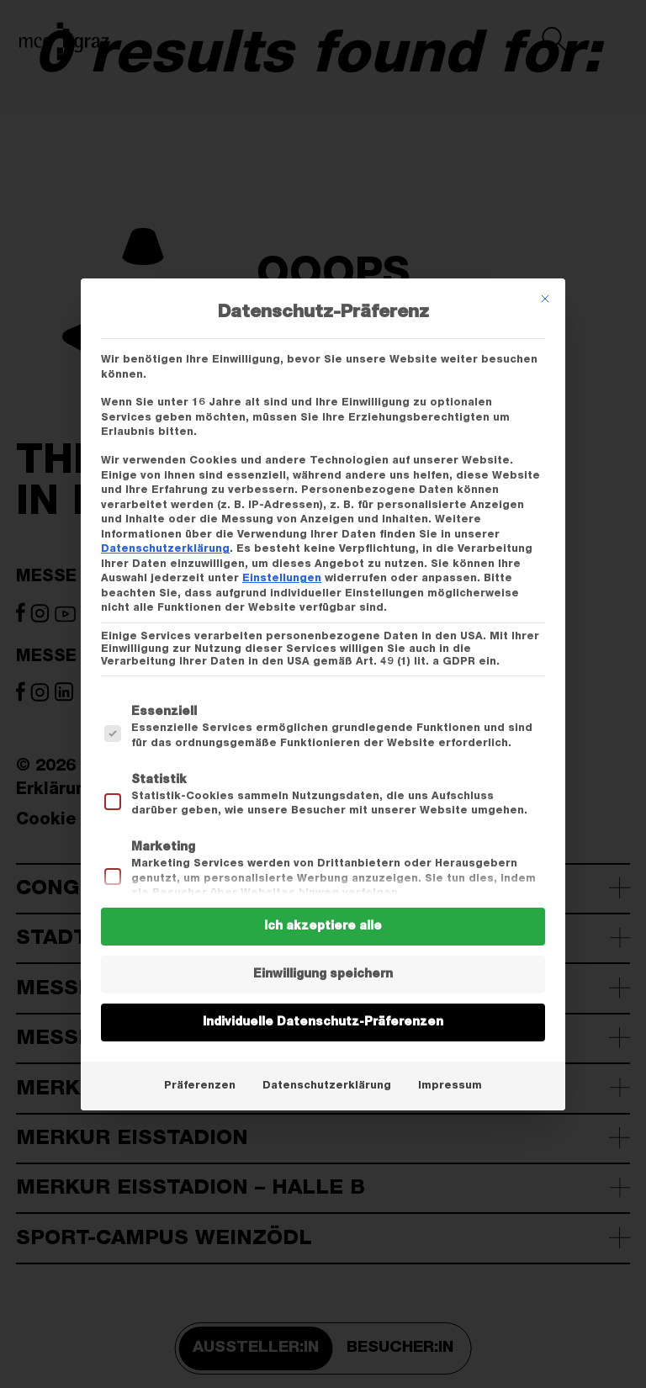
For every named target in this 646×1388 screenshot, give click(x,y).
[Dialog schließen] (545, 298)
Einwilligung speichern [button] (323, 974)
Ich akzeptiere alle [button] (323, 926)
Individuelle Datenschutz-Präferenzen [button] (323, 1022)
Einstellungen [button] (281, 578)
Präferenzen (200, 1085)
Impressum (450, 1085)
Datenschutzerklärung (165, 548)
